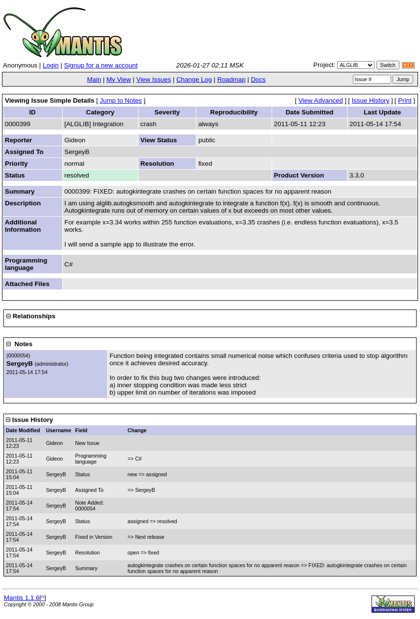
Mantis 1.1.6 (22, 597)
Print (404, 100)
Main (94, 79)
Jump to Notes (121, 100)
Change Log (194, 79)
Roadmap (231, 79)
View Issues (153, 79)
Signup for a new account (101, 65)
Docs (258, 79)
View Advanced (321, 100)
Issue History (370, 100)
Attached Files (27, 283)
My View (118, 79)
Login (51, 65)
